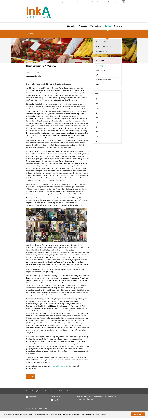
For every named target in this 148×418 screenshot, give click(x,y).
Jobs (73, 2)
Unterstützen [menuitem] (95, 26)
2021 (97, 122)
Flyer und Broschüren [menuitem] (103, 46)
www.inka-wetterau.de (60, 366)
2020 (97, 127)
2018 (97, 136)
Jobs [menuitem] (90, 397)
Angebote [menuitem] (83, 26)
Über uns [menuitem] (118, 26)
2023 (97, 113)
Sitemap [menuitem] (90, 399)
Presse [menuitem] (98, 84)
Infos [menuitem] (97, 75)
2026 (97, 99)
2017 (97, 141)
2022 (97, 118)
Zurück (30, 376)
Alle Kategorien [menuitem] (101, 66)
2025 (97, 104)
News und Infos (81, 2)
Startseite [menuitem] (71, 26)
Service (47, 391)
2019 (97, 132)
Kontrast (105, 2)
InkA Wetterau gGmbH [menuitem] (103, 80)
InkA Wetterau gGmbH (34, 391)
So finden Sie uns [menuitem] (102, 51)
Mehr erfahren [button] (100, 414)
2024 (97, 108)
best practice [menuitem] (100, 70)
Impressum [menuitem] (112, 397)
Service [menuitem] (108, 26)
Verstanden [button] (138, 414)
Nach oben (31, 397)
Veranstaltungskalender (62, 2)
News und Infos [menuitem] (101, 42)
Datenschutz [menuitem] (81, 399)
